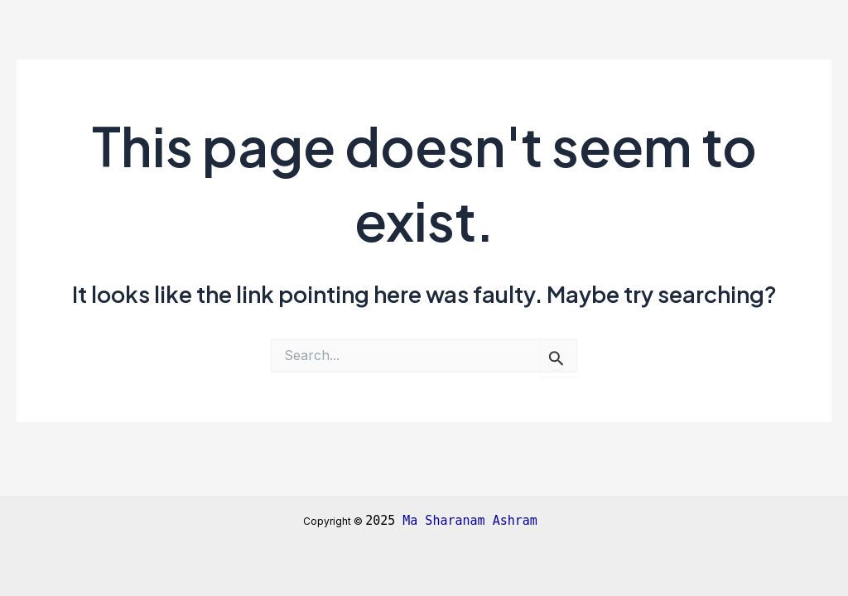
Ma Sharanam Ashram (473, 520)
